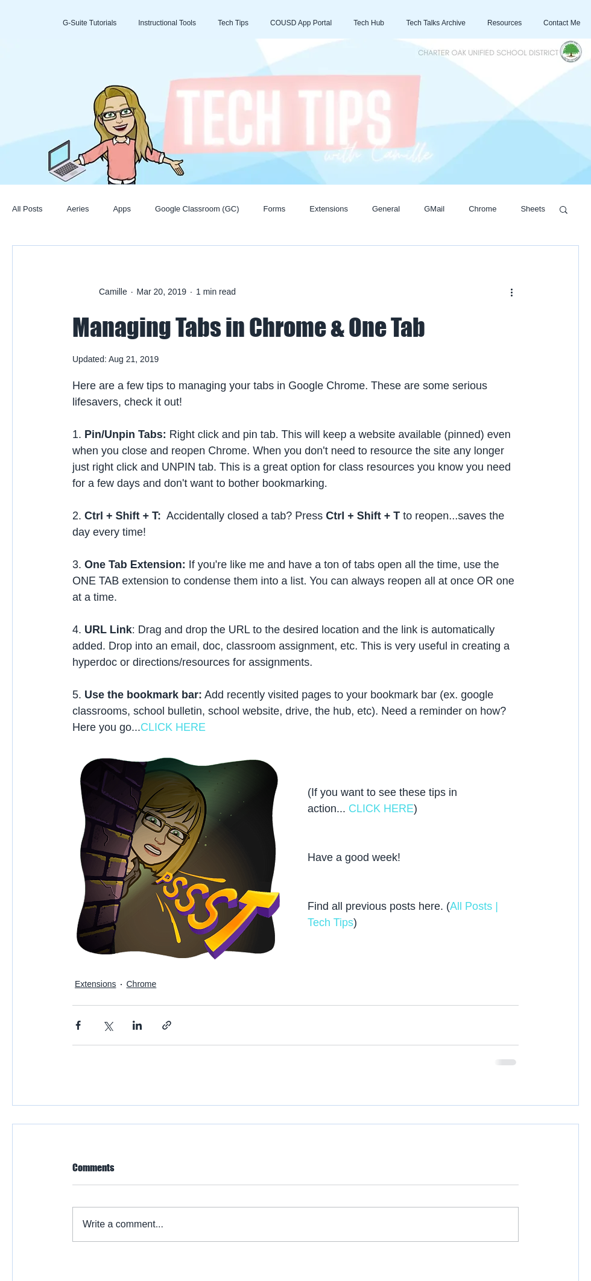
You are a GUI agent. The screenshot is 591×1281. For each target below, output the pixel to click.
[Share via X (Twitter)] (107, 1025)
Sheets (532, 208)
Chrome (482, 208)
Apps (122, 208)
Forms (275, 208)
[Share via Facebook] (78, 1025)
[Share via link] (166, 1025)
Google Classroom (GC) (197, 208)
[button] (563, 209)
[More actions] (511, 291)
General (386, 208)
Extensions (328, 208)
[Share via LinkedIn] (137, 1025)
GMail (434, 208)
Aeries (78, 208)
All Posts (27, 208)
